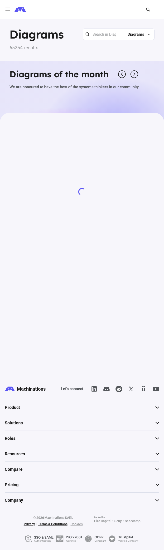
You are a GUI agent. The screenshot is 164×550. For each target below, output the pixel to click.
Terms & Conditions (53, 524)
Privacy (29, 524)
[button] (137, 34)
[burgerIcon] (7, 9)
